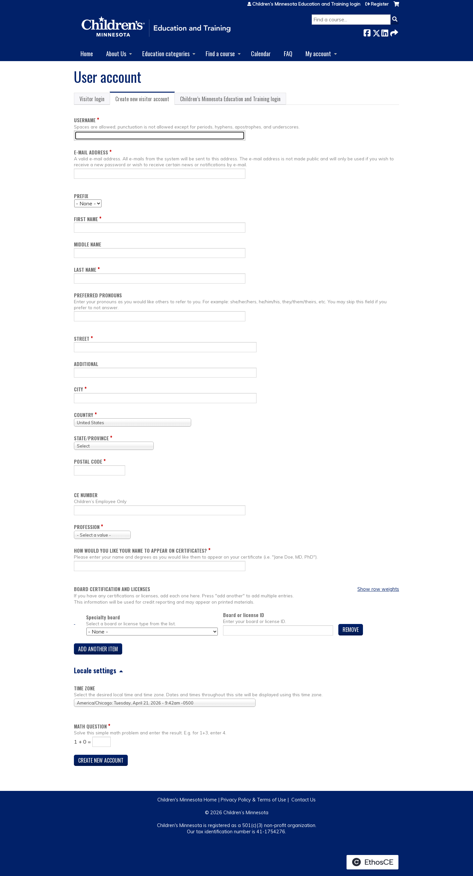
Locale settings (95, 670)
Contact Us (303, 800)
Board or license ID (243, 614)
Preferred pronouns (98, 295)
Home (86, 53)
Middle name (87, 244)
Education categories (166, 53)
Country (83, 414)
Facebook (367, 31)
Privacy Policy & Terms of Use (253, 800)
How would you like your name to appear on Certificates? (140, 550)
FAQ (288, 53)
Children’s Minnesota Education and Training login (306, 4)
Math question (90, 726)
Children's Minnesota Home (187, 800)
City (78, 389)
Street (81, 338)
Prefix (81, 196)
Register (380, 4)
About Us (116, 53)
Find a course (220, 53)
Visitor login (91, 99)
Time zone (84, 688)
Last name (85, 269)
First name (86, 219)
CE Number (86, 495)
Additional (86, 363)
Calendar (261, 53)
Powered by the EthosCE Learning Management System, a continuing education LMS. (372, 862)
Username (85, 120)
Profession (87, 526)
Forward (393, 31)
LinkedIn (384, 31)
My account (318, 53)
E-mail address (91, 152)
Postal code (88, 461)
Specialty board (103, 617)
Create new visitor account (145, 100)
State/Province (91, 438)
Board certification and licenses (112, 589)
